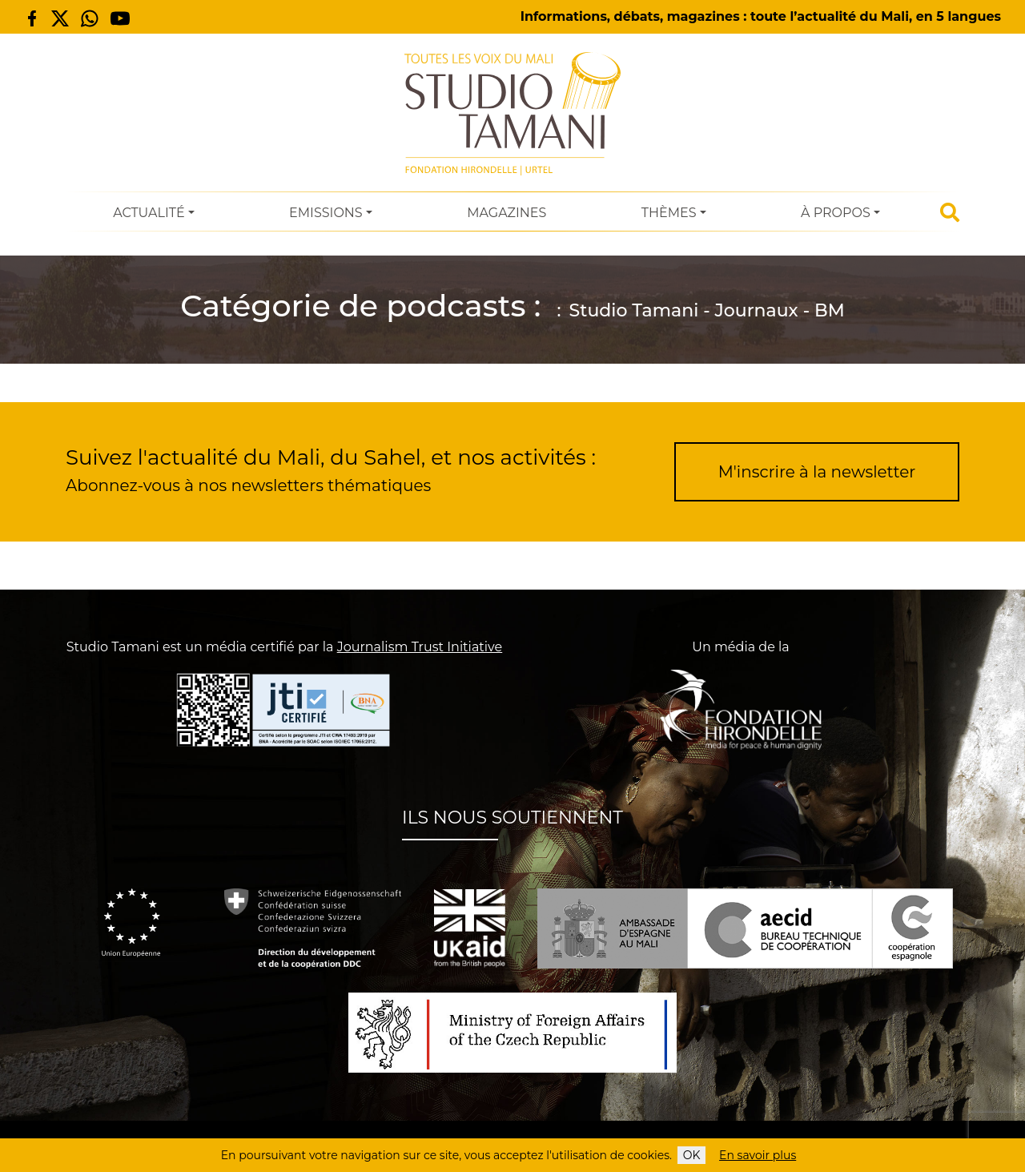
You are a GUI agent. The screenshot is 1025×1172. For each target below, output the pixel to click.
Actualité (148, 212)
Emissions (326, 212)
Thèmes (669, 212)
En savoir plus (757, 1155)
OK (692, 1155)
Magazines (506, 212)
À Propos (835, 212)
